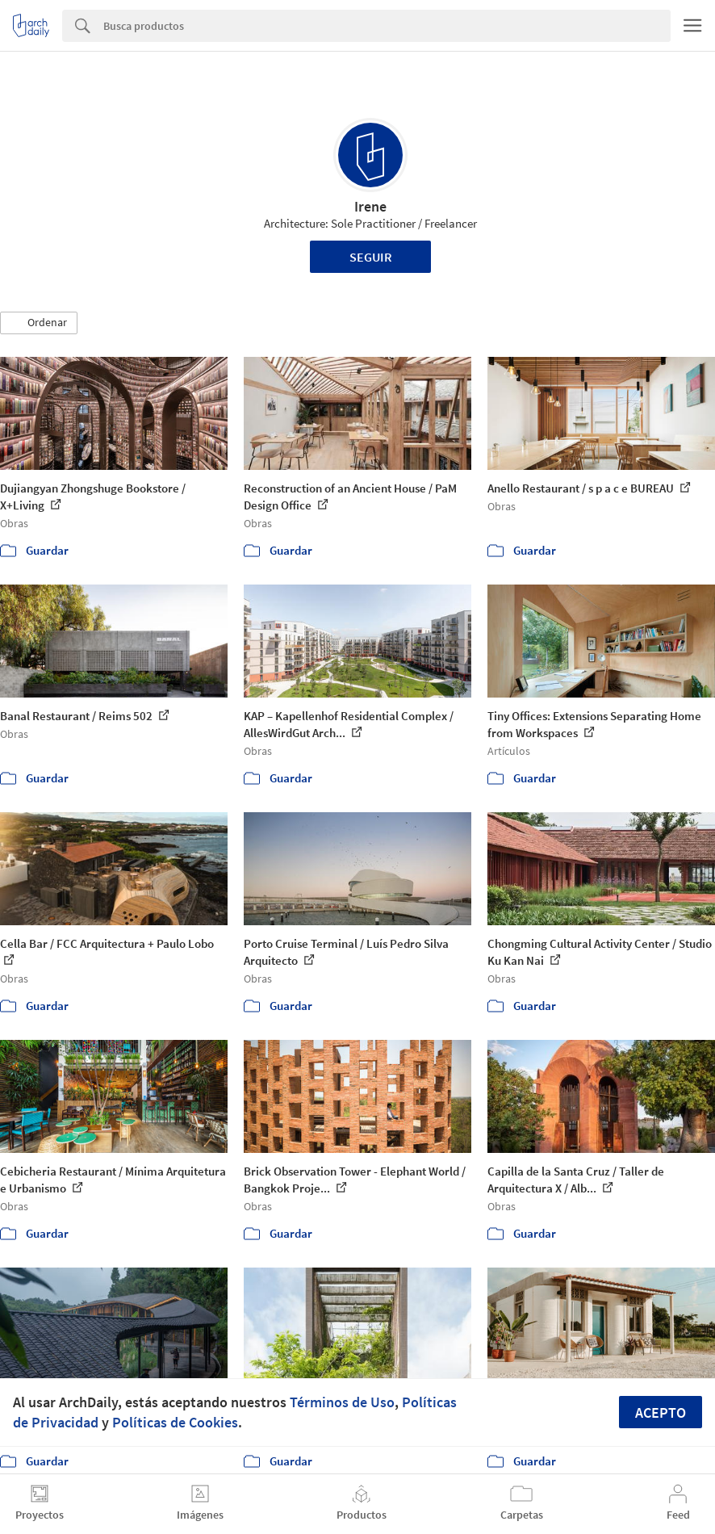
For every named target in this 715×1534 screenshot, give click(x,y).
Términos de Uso (342, 1402)
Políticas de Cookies (175, 1422)
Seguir (370, 257)
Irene (370, 206)
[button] (38, 323)
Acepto (660, 1412)
